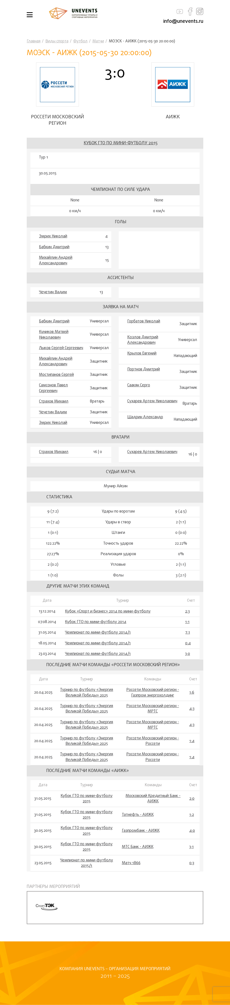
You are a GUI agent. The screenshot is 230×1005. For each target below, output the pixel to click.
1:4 (191, 741)
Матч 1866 (131, 863)
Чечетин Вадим (53, 292)
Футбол (80, 41)
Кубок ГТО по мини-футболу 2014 (95, 622)
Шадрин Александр (145, 417)
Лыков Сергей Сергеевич (61, 348)
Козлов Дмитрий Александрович (142, 340)
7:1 (187, 632)
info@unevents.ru (183, 21)
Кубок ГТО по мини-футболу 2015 (120, 143)
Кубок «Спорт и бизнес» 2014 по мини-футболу (108, 611)
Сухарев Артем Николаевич (152, 401)
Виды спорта (56, 41)
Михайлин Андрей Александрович (55, 260)
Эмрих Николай (53, 236)
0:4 (188, 643)
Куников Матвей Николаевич (53, 334)
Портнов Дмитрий (143, 369)
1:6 (191, 692)
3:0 (187, 654)
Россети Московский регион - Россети (152, 741)
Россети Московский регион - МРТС (152, 708)
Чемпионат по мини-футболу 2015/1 (86, 863)
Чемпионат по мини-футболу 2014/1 (98, 632)
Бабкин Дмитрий (54, 247)
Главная (33, 41)
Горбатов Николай (143, 321)
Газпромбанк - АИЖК (141, 830)
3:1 (191, 847)
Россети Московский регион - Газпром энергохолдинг (152, 692)
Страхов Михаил (53, 401)
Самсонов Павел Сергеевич (53, 388)
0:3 (191, 863)
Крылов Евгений (141, 353)
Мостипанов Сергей (56, 375)
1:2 (191, 815)
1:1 (187, 622)
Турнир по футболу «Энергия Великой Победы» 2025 (86, 692)
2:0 (191, 798)
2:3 (187, 611)
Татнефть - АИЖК (138, 815)
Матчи (98, 41)
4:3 (191, 708)
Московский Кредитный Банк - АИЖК (153, 798)
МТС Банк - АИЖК (137, 847)
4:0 (192, 830)
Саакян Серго (138, 385)
